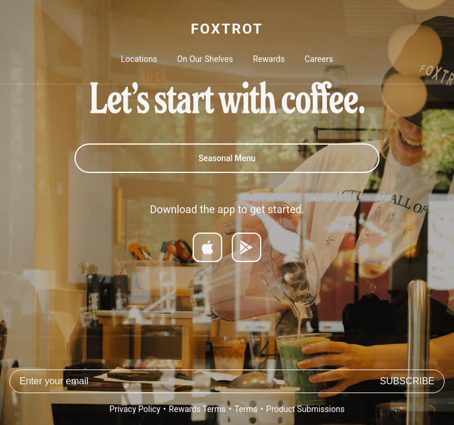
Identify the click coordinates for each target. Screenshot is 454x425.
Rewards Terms (197, 409)
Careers (318, 59)
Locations (139, 59)
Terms (245, 409)
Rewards (269, 59)
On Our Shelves (205, 59)
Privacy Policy (134, 409)
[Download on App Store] (207, 247)
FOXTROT (227, 29)
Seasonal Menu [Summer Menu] (227, 158)
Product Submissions (305, 409)
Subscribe (407, 381)
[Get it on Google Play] (246, 247)
